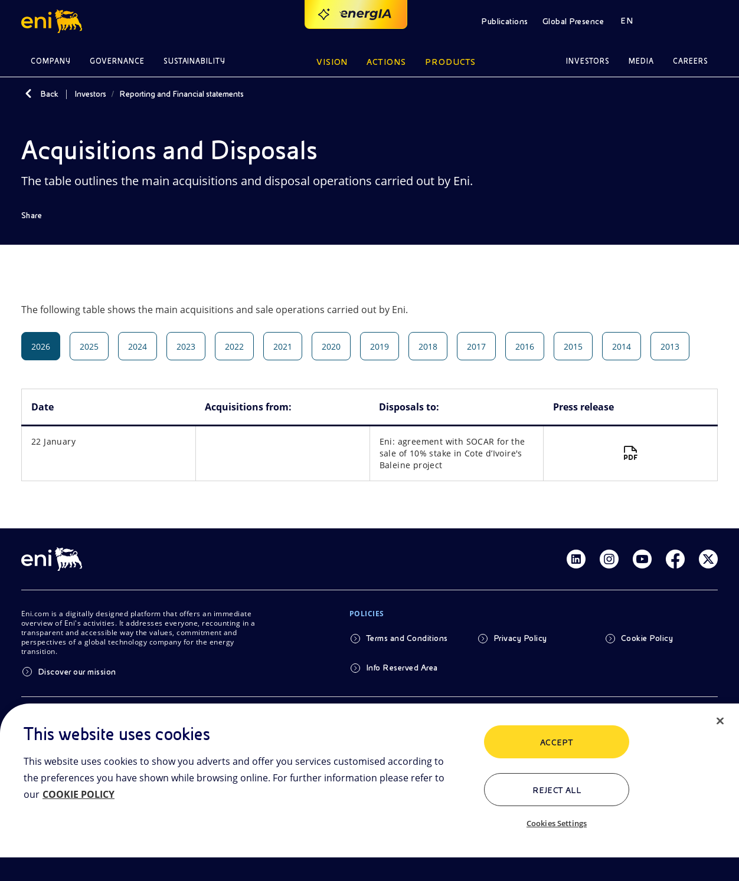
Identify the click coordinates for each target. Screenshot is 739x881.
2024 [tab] (137, 346)
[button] (53, 21)
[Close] (720, 721)
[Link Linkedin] (576, 559)
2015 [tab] (573, 346)
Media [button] (641, 61)
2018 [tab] (427, 346)
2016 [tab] (524, 346)
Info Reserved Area (402, 667)
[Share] (39, 215)
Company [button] (51, 61)
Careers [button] (690, 61)
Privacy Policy (520, 638)
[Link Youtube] (642, 559)
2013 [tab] (669, 346)
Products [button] (450, 62)
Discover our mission (77, 671)
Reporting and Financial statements (181, 93)
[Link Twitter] (708, 559)
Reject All (556, 790)
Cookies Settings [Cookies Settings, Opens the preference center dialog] (557, 823)
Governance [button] (117, 61)
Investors (90, 93)
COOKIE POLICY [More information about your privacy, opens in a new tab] (78, 794)
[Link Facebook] (675, 559)
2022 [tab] (234, 346)
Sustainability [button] (195, 61)
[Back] (28, 94)
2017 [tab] (476, 346)
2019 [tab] (379, 346)
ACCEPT (557, 742)
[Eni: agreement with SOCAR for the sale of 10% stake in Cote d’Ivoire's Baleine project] (630, 453)
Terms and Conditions (407, 638)
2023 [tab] (185, 346)
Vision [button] (332, 62)
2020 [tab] (331, 346)
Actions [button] (386, 62)
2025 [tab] (89, 346)
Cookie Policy (647, 638)
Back (49, 93)
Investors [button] (588, 61)
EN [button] (626, 20)
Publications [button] (504, 21)
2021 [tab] (282, 346)
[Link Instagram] (609, 559)
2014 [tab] (621, 346)
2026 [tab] (40, 346)
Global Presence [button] (573, 21)
